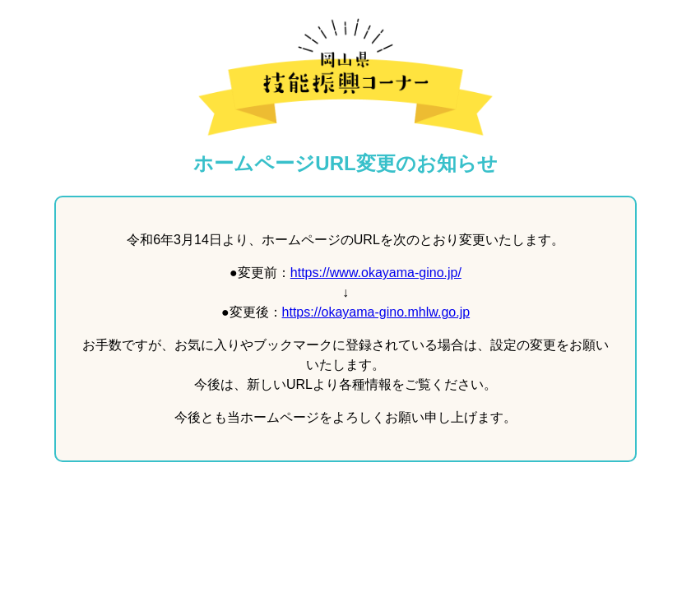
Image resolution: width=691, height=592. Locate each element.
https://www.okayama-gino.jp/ (375, 273)
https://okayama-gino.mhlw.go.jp (376, 312)
